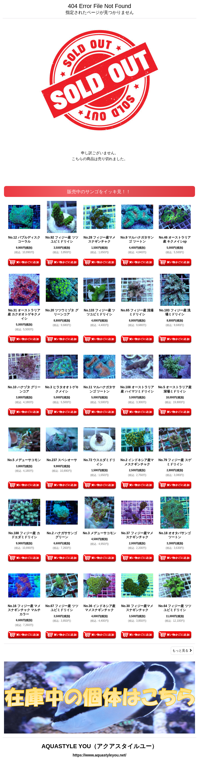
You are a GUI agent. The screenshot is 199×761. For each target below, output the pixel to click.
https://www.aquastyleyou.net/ (99, 755)
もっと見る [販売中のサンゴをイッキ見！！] (182, 650)
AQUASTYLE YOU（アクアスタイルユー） (100, 746)
